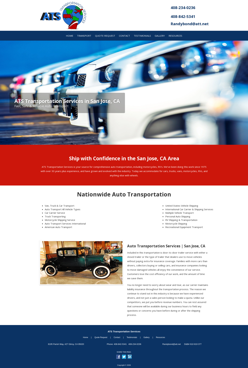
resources (175, 35)
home (69, 35)
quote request (105, 35)
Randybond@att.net (190, 23)
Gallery (146, 337)
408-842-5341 (183, 16)
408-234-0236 (183, 7)
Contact (117, 337)
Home (85, 337)
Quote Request (100, 337)
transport (84, 35)
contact (124, 35)
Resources (160, 337)
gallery (160, 35)
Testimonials (142, 35)
